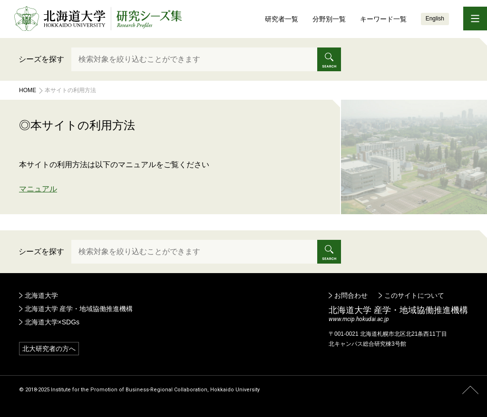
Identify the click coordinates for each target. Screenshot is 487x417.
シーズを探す (41, 59)
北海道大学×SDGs (52, 322)
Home (27, 90)
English (435, 18)
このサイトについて (414, 295)
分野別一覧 (329, 19)
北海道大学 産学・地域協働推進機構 (79, 309)
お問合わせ (351, 295)
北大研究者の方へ (49, 348)
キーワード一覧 (383, 19)
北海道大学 (41, 295)
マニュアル (38, 189)
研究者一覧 (281, 19)
